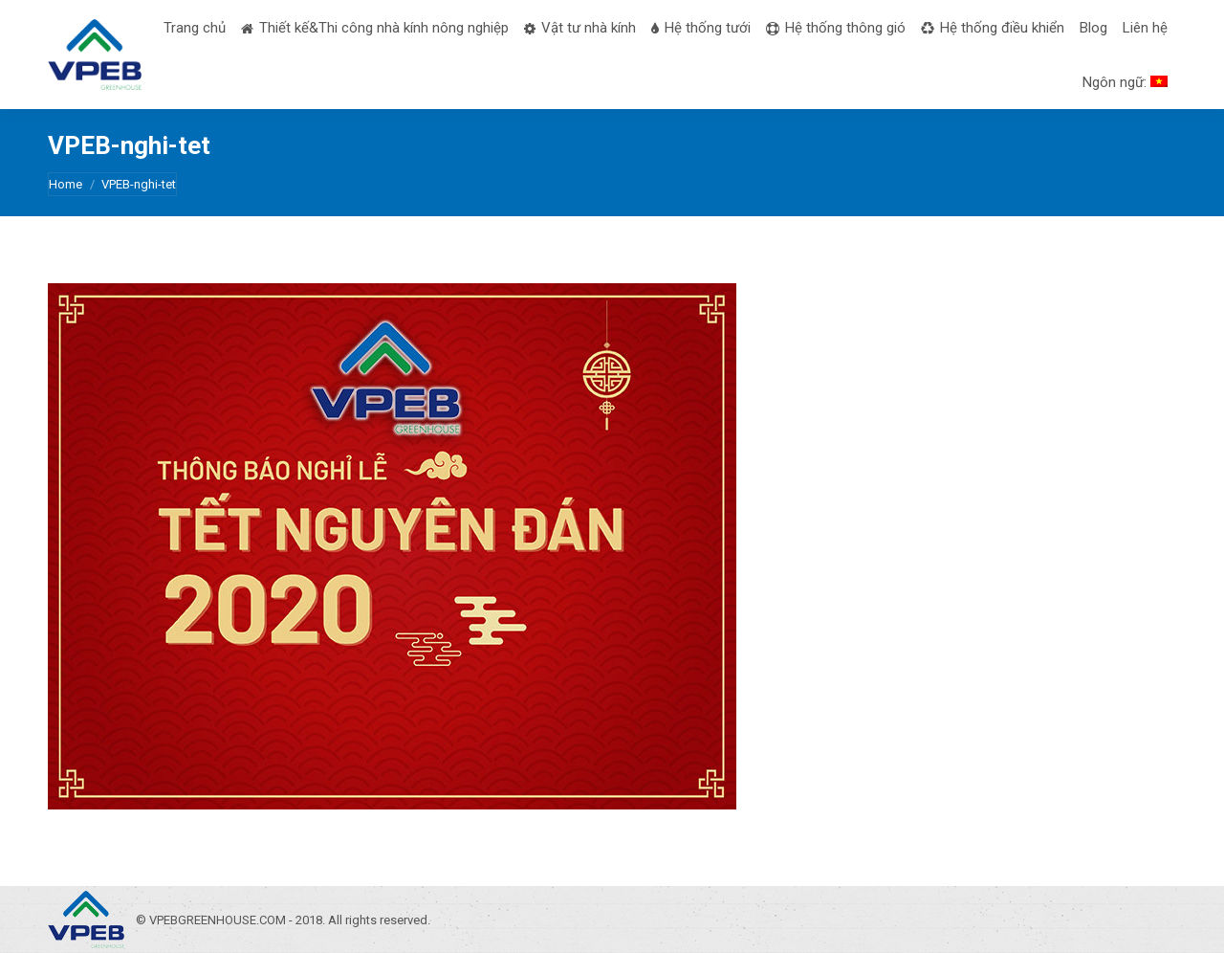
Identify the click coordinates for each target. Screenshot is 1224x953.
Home (65, 184)
